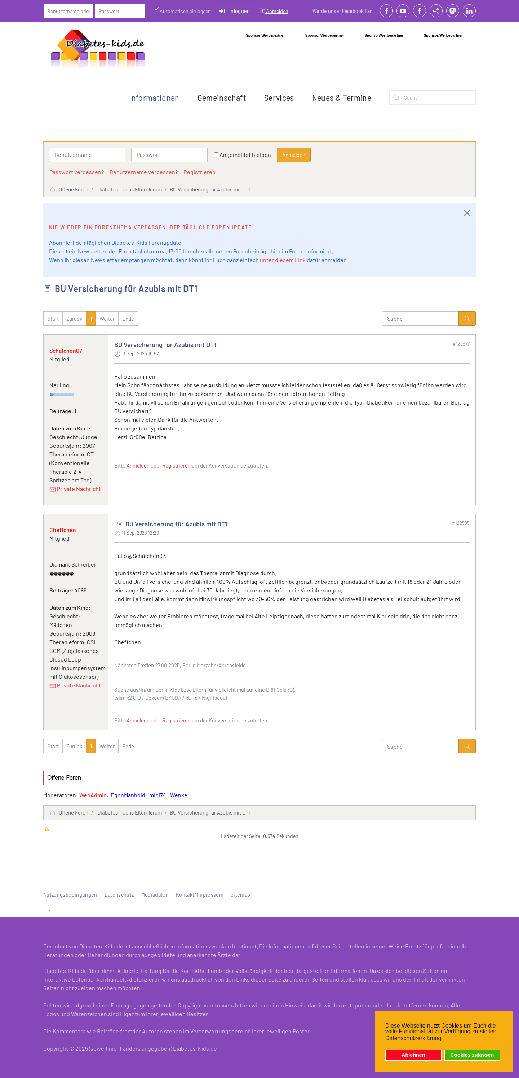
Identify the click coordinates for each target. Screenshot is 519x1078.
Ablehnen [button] (413, 1055)
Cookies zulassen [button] (472, 1055)
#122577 (461, 344)
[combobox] (432, 97)
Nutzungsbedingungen (70, 894)
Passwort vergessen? (76, 171)
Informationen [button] (154, 97)
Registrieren (199, 171)
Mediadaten (155, 894)
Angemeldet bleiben (245, 154)
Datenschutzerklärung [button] (413, 1038)
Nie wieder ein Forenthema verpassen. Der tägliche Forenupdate (150, 227)
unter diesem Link (283, 259)
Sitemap (240, 894)
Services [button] (279, 97)
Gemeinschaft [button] (222, 97)
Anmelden (273, 11)
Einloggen (234, 10)
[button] (48, 911)
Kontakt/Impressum (199, 894)
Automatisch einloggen (182, 10)
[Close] (467, 213)
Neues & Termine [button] (341, 97)
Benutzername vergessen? (144, 171)
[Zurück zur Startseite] (97, 51)
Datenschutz (119, 894)
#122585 (461, 523)
